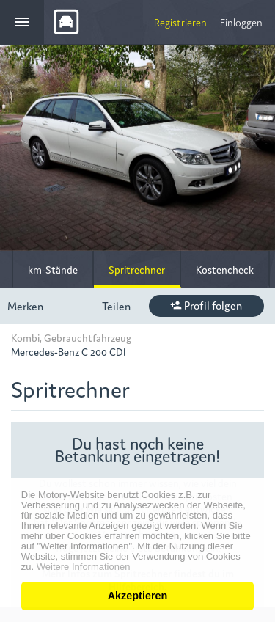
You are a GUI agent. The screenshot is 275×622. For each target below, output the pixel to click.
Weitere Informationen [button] (84, 567)
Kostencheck (225, 269)
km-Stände (53, 269)
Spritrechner (137, 269)
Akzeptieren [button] (138, 595)
